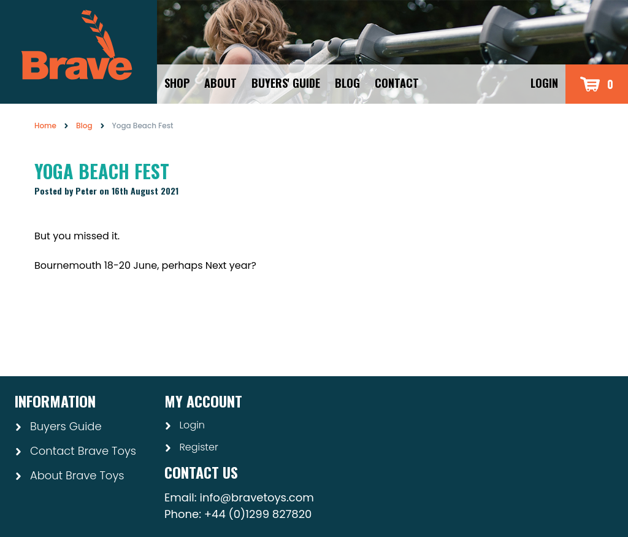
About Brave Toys (69, 475)
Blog (347, 83)
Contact (397, 83)
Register (191, 447)
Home (45, 125)
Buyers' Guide (285, 83)
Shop (177, 83)
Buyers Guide (58, 426)
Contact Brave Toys (75, 450)
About (220, 83)
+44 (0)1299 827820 (258, 514)
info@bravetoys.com (256, 497)
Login (544, 83)
